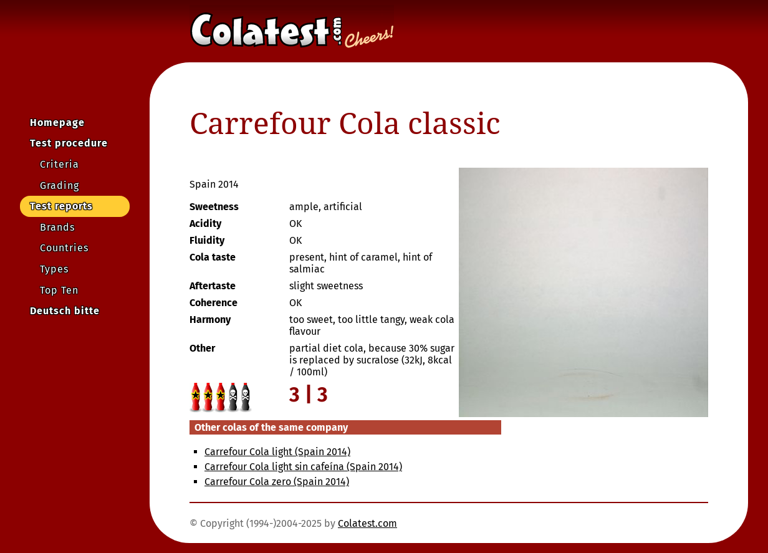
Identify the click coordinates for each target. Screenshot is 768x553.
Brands (57, 227)
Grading (59, 185)
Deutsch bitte (65, 311)
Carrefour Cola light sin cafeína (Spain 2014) (303, 467)
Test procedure (69, 143)
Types (54, 269)
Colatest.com (367, 523)
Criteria (59, 164)
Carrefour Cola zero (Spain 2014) (276, 482)
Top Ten (59, 290)
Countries (64, 248)
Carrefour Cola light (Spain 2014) (277, 452)
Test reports (61, 206)
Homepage (57, 122)
